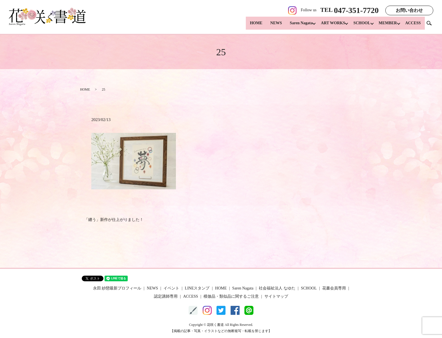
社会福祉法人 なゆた (277, 288)
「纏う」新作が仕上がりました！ (113, 220)
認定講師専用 (166, 296)
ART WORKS (328, 25)
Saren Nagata (295, 25)
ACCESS (413, 25)
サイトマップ (276, 296)
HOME (250, 25)
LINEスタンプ (197, 288)
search (431, 25)
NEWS (270, 25)
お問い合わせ (409, 10)
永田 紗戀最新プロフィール (117, 288)
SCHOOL (358, 25)
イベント (171, 288)
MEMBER (386, 25)
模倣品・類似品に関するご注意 (231, 296)
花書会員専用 (334, 288)
